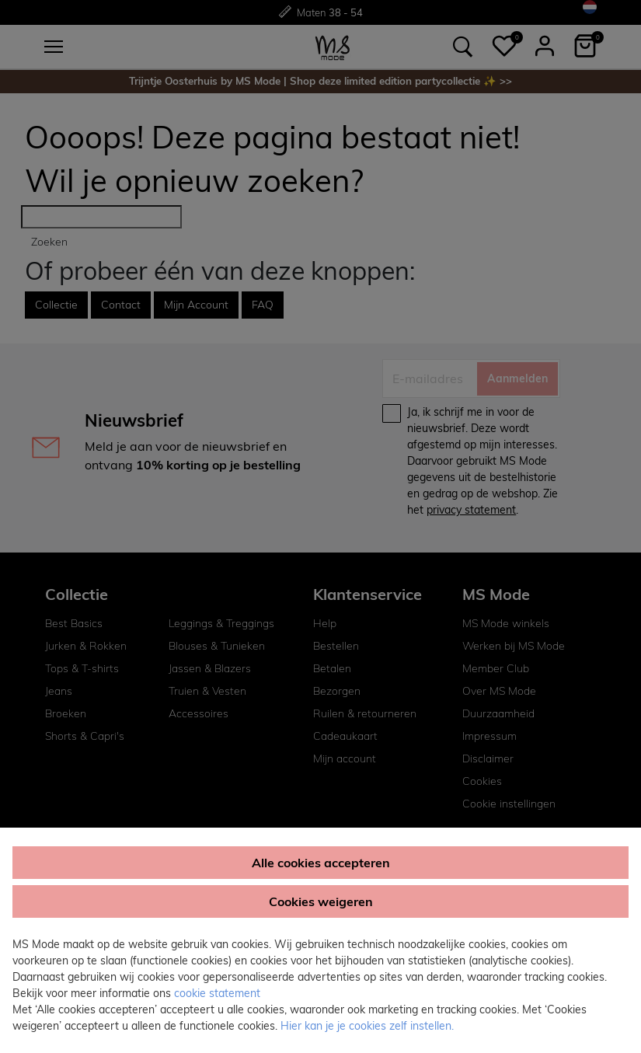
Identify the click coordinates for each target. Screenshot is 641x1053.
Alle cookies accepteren (321, 862)
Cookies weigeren (321, 901)
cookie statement (217, 993)
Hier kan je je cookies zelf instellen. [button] (367, 1026)
